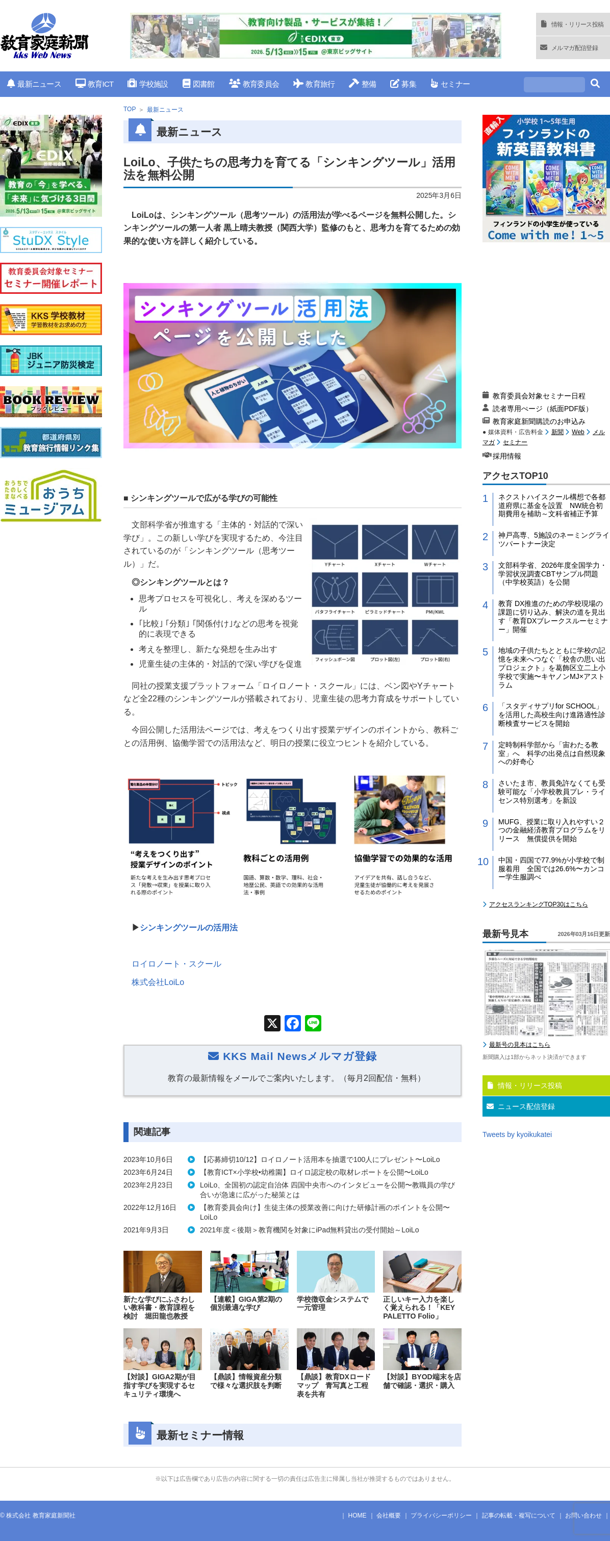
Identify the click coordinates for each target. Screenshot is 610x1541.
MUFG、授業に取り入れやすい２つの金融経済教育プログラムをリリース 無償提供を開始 (551, 830)
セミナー (450, 84)
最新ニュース (34, 84)
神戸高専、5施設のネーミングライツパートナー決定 (553, 539)
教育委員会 (254, 84)
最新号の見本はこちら (519, 1044)
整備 (362, 84)
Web (578, 432)
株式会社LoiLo (158, 982)
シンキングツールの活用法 (189, 927)
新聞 (557, 432)
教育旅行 (314, 84)
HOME (357, 1515)
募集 (403, 84)
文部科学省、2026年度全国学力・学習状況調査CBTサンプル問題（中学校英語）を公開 (552, 574)
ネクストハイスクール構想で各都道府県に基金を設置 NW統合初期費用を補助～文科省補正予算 (551, 505)
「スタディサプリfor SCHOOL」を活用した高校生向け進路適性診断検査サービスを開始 (551, 714)
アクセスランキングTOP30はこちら (538, 904)
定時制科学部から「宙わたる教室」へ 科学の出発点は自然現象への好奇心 (551, 753)
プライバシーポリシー (441, 1515)
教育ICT (94, 84)
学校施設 (148, 84)
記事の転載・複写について (518, 1515)
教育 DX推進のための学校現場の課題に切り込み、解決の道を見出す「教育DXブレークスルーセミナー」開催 (553, 616)
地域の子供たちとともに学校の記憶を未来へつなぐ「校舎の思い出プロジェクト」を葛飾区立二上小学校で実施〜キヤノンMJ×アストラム (551, 667)
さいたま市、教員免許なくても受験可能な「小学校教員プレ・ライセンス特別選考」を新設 (551, 791)
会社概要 (388, 1515)
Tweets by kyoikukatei (517, 1134)
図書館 (199, 84)
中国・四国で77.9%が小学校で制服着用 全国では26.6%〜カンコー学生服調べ (551, 868)
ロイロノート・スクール (176, 963)
